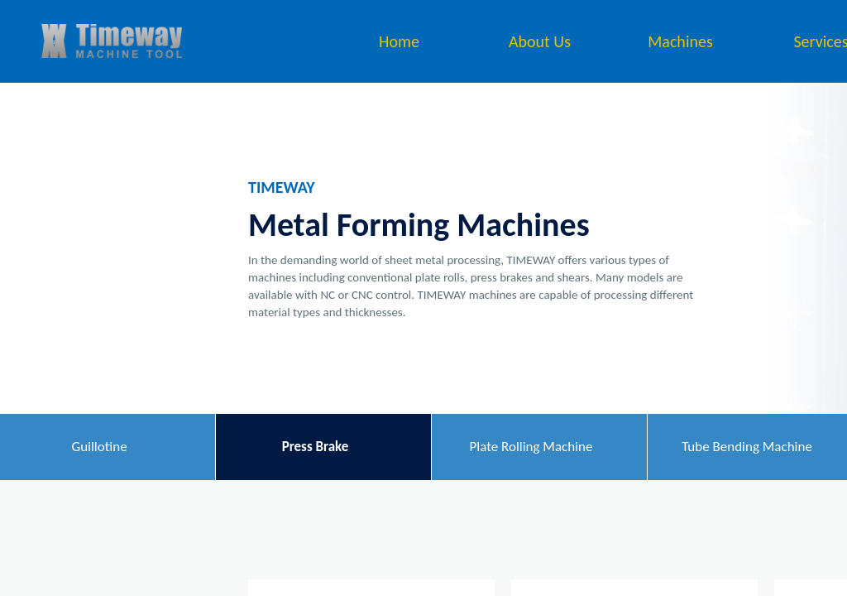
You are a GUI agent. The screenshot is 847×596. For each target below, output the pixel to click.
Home (399, 41)
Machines (680, 41)
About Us (540, 41)
